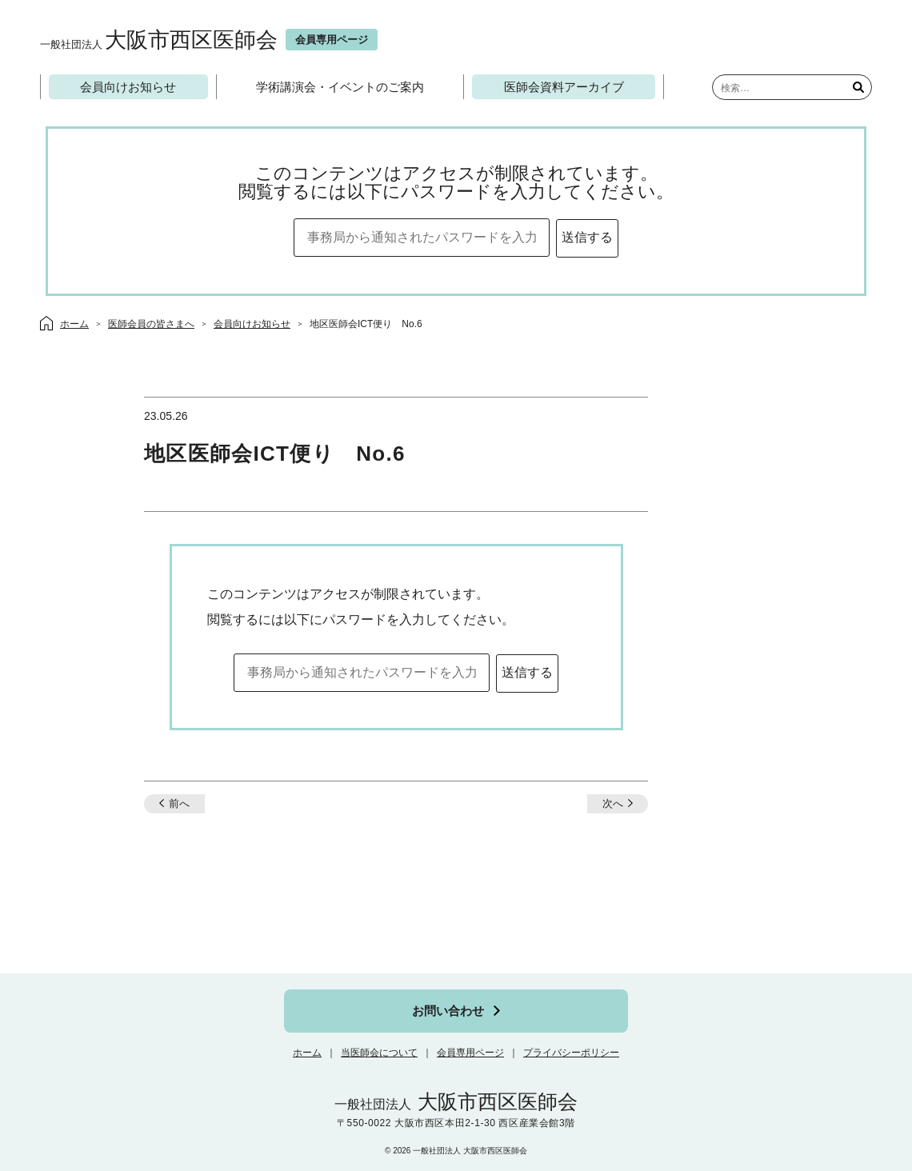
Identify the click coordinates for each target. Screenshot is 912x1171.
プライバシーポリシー (571, 1052)
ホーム (307, 1052)
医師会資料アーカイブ (564, 87)
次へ (612, 803)
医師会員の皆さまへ (151, 324)
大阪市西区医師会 (159, 39)
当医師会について (379, 1052)
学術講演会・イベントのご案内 (340, 87)
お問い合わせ (448, 1010)
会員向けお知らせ (128, 87)
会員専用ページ (470, 1052)
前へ (179, 803)
